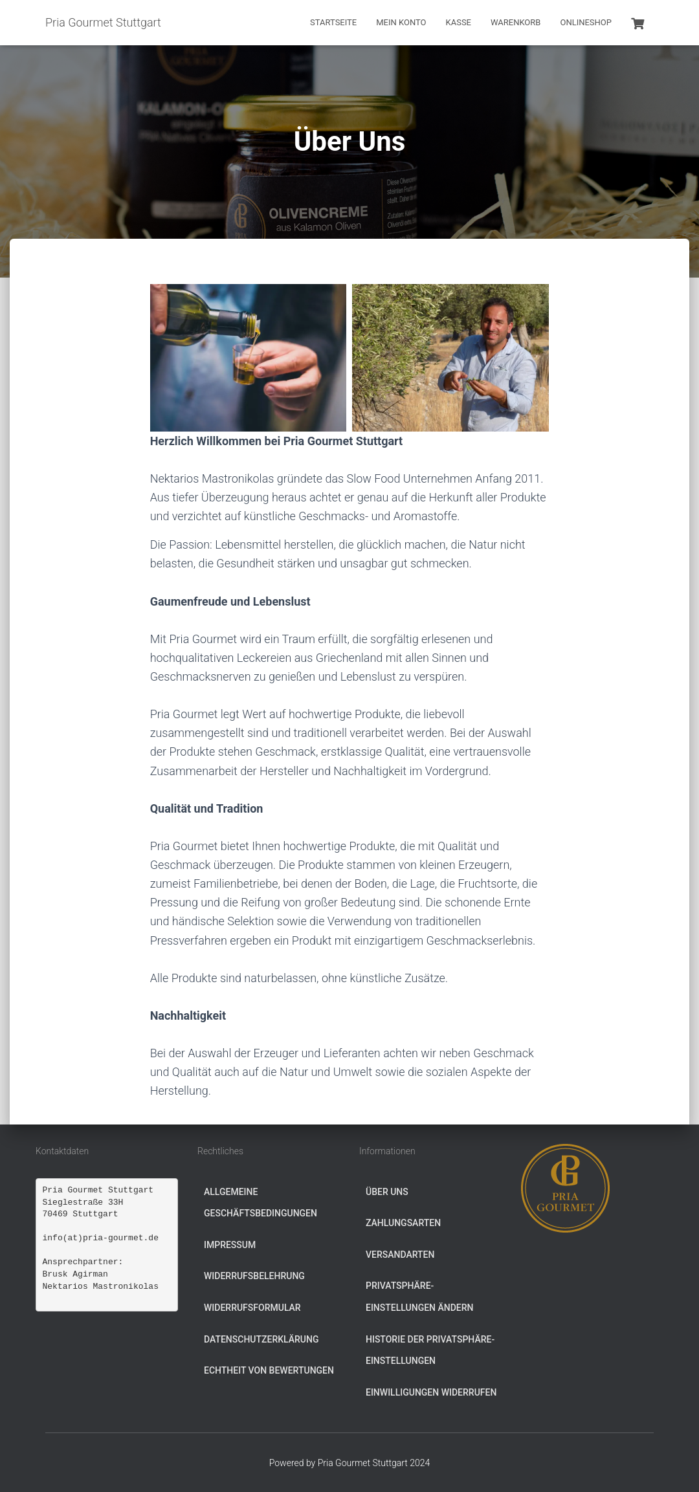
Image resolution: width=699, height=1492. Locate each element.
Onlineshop (586, 22)
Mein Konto (401, 22)
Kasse (458, 22)
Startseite (333, 22)
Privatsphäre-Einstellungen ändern (420, 1296)
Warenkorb (515, 22)
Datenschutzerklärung (261, 1339)
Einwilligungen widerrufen (431, 1392)
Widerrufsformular (252, 1307)
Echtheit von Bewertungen (269, 1370)
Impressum (230, 1245)
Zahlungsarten (403, 1223)
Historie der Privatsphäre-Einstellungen (430, 1350)
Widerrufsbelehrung (254, 1276)
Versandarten (400, 1254)
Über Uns (387, 1192)
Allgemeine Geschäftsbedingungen (260, 1203)
